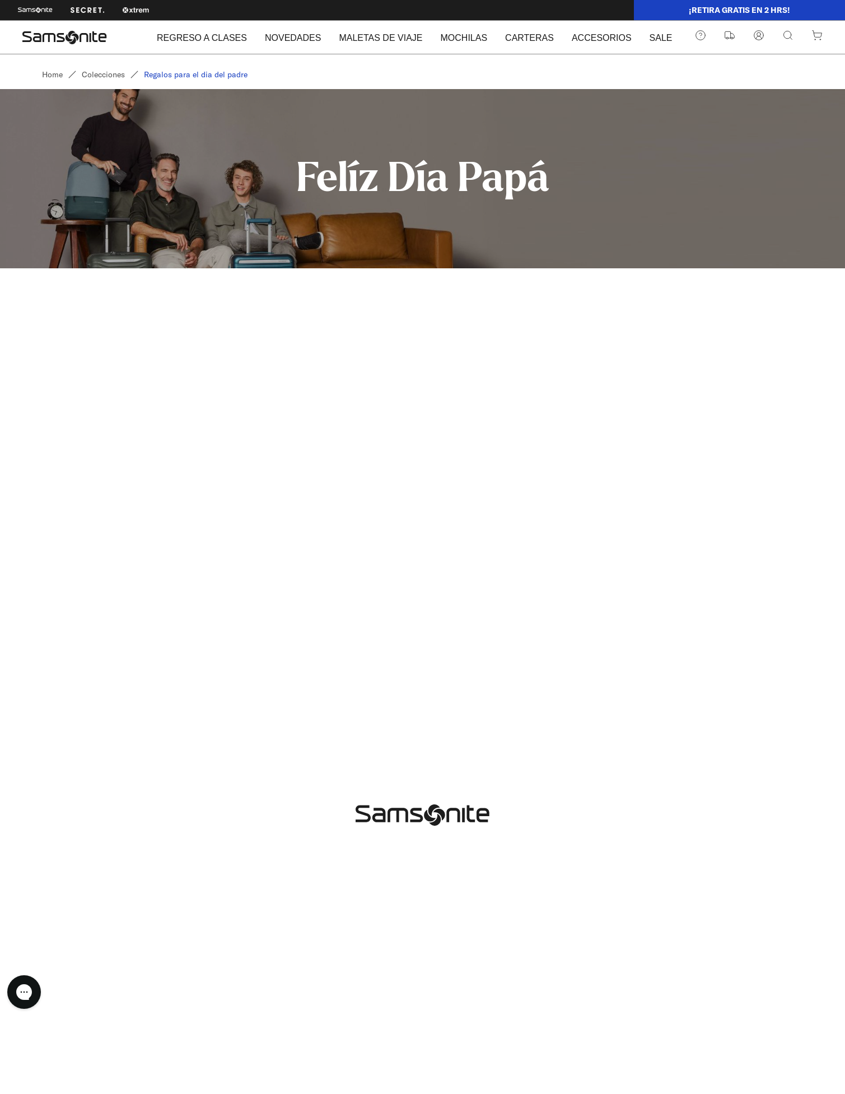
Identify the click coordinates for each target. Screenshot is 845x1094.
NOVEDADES (293, 38)
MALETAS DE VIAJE (380, 38)
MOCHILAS (464, 38)
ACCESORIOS (602, 38)
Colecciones (103, 74)
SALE (661, 38)
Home (52, 74)
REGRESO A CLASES (202, 38)
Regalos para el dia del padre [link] (196, 74)
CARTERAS (529, 38)
